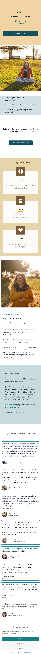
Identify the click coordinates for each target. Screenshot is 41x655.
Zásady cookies (13, 652)
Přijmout (20, 639)
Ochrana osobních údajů (24, 652)
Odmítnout (20, 643)
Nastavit (20, 648)
